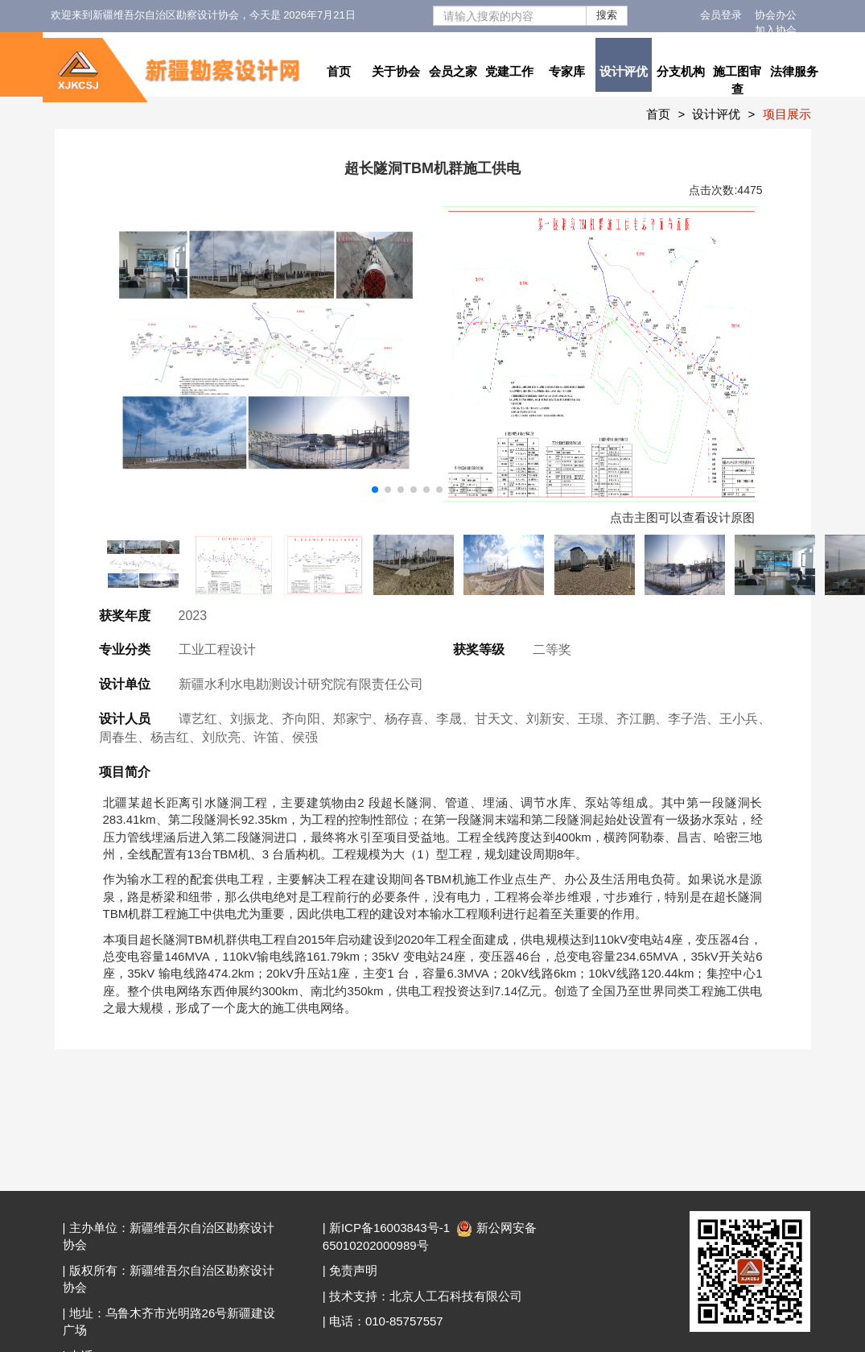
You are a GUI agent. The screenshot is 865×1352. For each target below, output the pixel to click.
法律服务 (794, 71)
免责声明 (353, 1270)
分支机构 (681, 71)
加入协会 (776, 30)
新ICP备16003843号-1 (389, 1227)
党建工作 (509, 71)
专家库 (567, 71)
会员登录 (721, 15)
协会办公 (776, 15)
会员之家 (453, 71)
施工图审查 (737, 79)
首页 (339, 71)
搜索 (606, 15)
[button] (375, 489)
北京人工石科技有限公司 (455, 1296)
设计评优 (623, 71)
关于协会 (396, 71)
